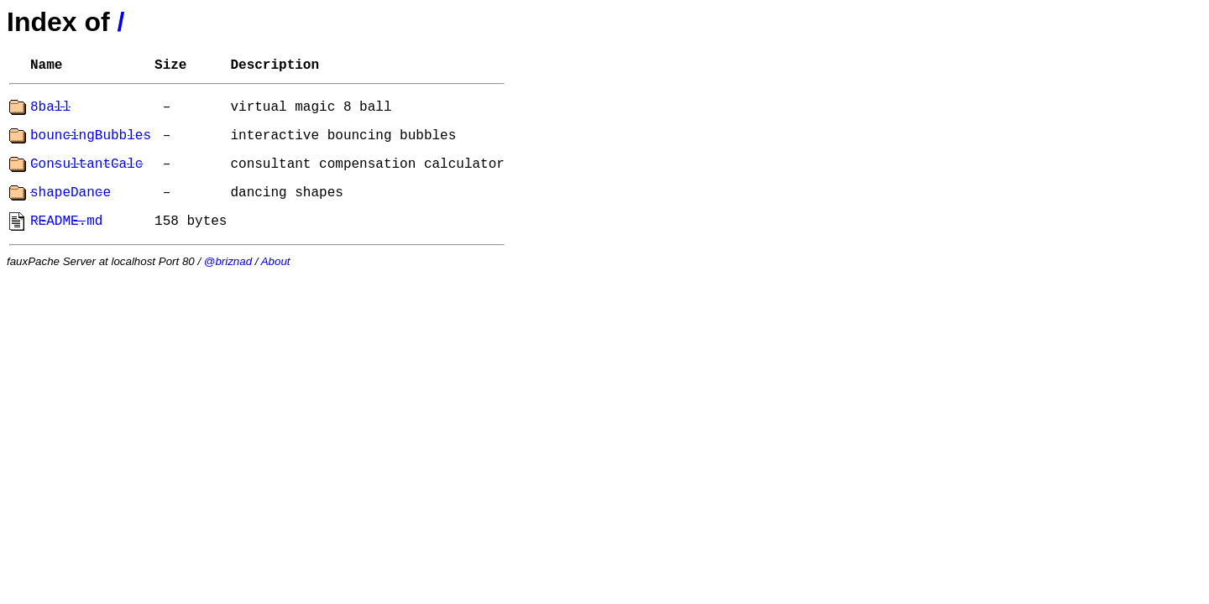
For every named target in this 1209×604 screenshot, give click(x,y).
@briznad (228, 261)
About (275, 261)
